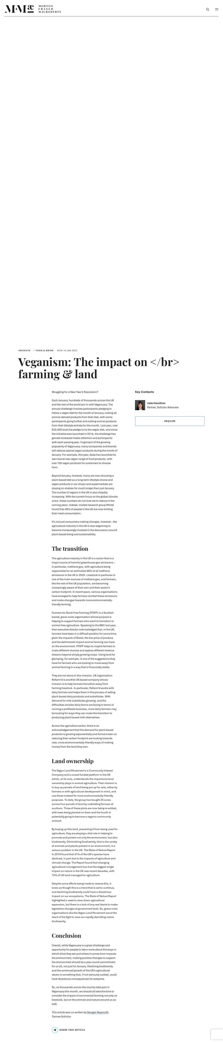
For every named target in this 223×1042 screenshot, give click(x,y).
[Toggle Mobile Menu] (217, 9)
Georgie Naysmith (97, 1012)
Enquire (170, 421)
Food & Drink (45, 350)
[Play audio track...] (55, 1030)
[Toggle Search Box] (207, 9)
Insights (24, 350)
